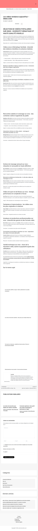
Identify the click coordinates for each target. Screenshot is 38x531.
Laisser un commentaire (7, 410)
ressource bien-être (17, 258)
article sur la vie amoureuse (8, 258)
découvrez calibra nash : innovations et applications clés (13, 508)
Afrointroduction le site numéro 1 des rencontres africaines (16, 370)
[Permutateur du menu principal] (36, 4)
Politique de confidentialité (17, 520)
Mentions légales (19, 522)
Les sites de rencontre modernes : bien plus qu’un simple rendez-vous (18, 318)
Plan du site (19, 517)
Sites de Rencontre (9, 9)
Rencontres (5, 484)
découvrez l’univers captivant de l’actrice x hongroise (13, 505)
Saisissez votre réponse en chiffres (9, 449)
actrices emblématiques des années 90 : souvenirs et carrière (14, 503)
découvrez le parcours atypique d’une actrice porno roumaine (14, 506)
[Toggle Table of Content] (21, 25)
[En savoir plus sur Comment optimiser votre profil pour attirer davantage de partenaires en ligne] (27, 401)
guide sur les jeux (30, 257)
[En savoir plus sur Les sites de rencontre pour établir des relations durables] (10, 401)
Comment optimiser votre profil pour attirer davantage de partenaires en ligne (27, 408)
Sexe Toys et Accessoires (7, 486)
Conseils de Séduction (7, 480)
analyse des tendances (26, 258)
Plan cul (4, 482)
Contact (19, 516)
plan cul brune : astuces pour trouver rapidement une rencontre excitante (16, 501)
